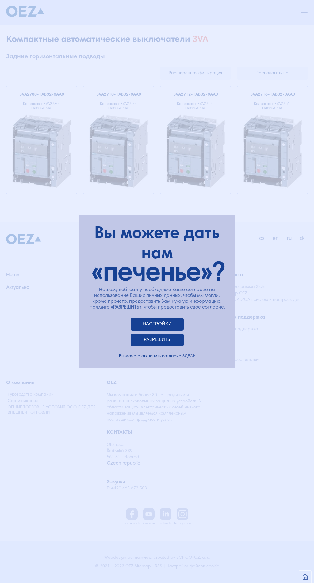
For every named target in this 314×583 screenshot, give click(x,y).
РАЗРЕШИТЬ (157, 339)
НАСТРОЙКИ (157, 324)
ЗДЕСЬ (188, 356)
